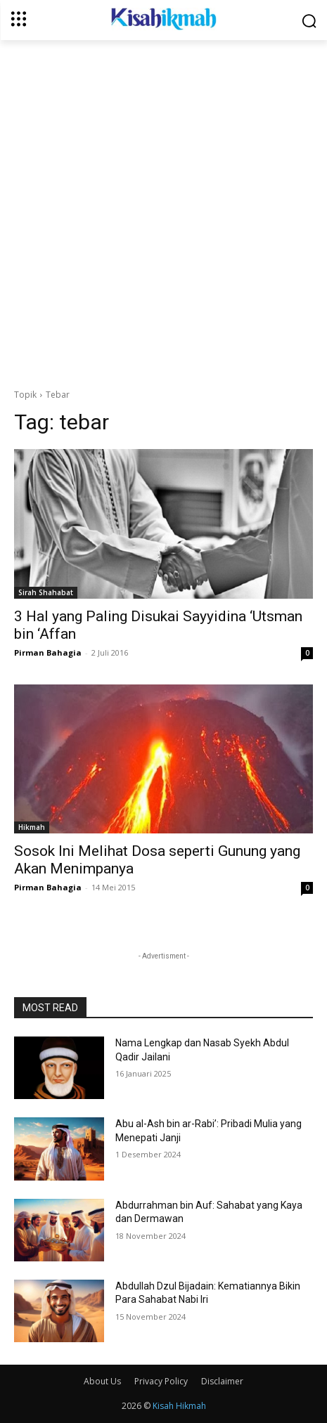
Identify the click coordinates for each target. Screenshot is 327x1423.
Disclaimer (222, 1381)
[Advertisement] (163, 210)
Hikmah (31, 827)
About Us (102, 1381)
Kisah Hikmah (179, 1406)
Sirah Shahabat (45, 592)
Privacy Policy (161, 1381)
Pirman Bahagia (48, 652)
